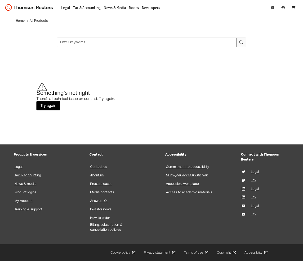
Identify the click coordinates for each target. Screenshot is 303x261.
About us (97, 175)
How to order (100, 218)
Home (20, 20)
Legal (18, 167)
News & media (25, 184)
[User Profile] (283, 7)
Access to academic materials (189, 192)
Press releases (101, 184)
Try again (48, 105)
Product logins (25, 192)
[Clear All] (232, 42)
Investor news (100, 209)
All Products (39, 20)
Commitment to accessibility (187, 167)
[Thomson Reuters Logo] (30, 7)
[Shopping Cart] (293, 7)
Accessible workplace (182, 184)
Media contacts (102, 192)
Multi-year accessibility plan (187, 175)
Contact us (98, 167)
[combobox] (151, 42)
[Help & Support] (272, 7)
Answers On (99, 201)
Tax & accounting (27, 175)
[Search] (241, 42)
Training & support (28, 209)
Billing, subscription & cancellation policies (106, 227)
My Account (23, 201)
